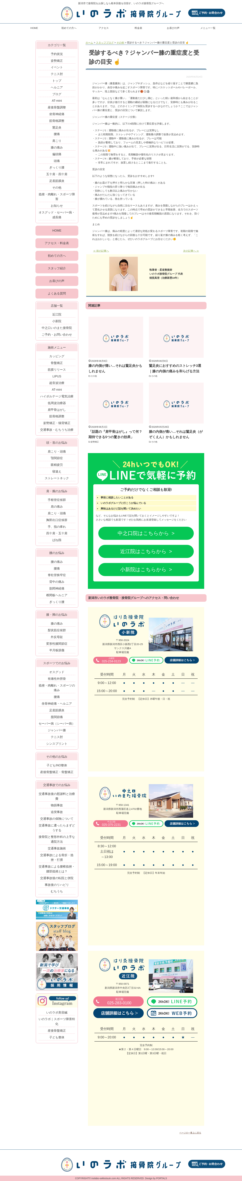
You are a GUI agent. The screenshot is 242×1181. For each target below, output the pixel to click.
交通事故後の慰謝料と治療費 (57, 798)
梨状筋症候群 (57, 632)
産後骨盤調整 (57, 107)
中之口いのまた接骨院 (57, 329)
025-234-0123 (111, 660)
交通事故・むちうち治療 (56, 431)
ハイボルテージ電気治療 (56, 398)
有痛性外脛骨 (57, 680)
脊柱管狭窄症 (57, 577)
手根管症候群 (57, 501)
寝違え (56, 473)
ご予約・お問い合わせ (57, 336)
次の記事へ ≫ (191, 250)
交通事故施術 (57, 850)
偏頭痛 (56, 154)
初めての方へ (68, 28)
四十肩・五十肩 (56, 535)
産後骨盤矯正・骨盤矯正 (56, 774)
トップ (56, 80)
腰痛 (57, 134)
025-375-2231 (111, 823)
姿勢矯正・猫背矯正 (56, 425)
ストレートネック (57, 480)
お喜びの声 (173, 28)
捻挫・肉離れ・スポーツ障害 (57, 197)
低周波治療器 (57, 405)
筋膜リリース (57, 371)
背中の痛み (56, 583)
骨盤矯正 (57, 364)
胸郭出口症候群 (56, 522)
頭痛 (57, 161)
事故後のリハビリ (57, 886)
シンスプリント (56, 745)
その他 (94, 376)
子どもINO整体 (57, 767)
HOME (34, 28)
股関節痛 (57, 718)
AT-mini (57, 100)
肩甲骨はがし (57, 411)
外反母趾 (57, 639)
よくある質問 (57, 295)
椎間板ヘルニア (56, 597)
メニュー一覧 (207, 28)
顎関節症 (57, 460)
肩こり (56, 140)
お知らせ (57, 205)
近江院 (56, 316)
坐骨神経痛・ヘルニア (57, 705)
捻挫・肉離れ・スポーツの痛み (57, 689)
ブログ (56, 94)
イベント (57, 67)
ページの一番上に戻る (190, 1132)
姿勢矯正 (95, 441)
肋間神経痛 (56, 590)
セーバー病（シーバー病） (57, 725)
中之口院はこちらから (143, 533)
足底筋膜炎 (56, 181)
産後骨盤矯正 (57, 1032)
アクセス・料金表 (57, 243)
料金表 (138, 28)
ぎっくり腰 (56, 167)
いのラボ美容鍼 (56, 1014)
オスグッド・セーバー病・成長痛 (57, 215)
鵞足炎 (56, 127)
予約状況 (57, 54)
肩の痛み (57, 508)
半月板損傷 (56, 652)
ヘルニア (57, 87)
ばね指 (56, 542)
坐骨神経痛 (56, 114)
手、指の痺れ (57, 528)
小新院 (56, 323)
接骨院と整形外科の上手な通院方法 (57, 841)
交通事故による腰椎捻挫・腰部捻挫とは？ (57, 871)
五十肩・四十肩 (56, 174)
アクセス (104, 28)
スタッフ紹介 (57, 269)
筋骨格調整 (56, 120)
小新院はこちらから (143, 569)
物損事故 (57, 807)
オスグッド (56, 674)
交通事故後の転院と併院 (56, 880)
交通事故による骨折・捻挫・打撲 (56, 859)
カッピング (56, 358)
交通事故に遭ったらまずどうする (57, 829)
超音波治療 (56, 384)
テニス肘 (57, 74)
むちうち (57, 893)
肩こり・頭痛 (57, 453)
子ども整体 (56, 1039)
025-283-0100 (119, 1001)
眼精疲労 (57, 466)
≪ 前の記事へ (101, 250)
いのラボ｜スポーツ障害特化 (57, 1023)
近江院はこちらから (143, 551)
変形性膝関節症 (56, 645)
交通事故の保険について (56, 820)
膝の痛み (57, 147)
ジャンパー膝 (57, 732)
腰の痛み (57, 563)
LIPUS (56, 378)
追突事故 (57, 814)
